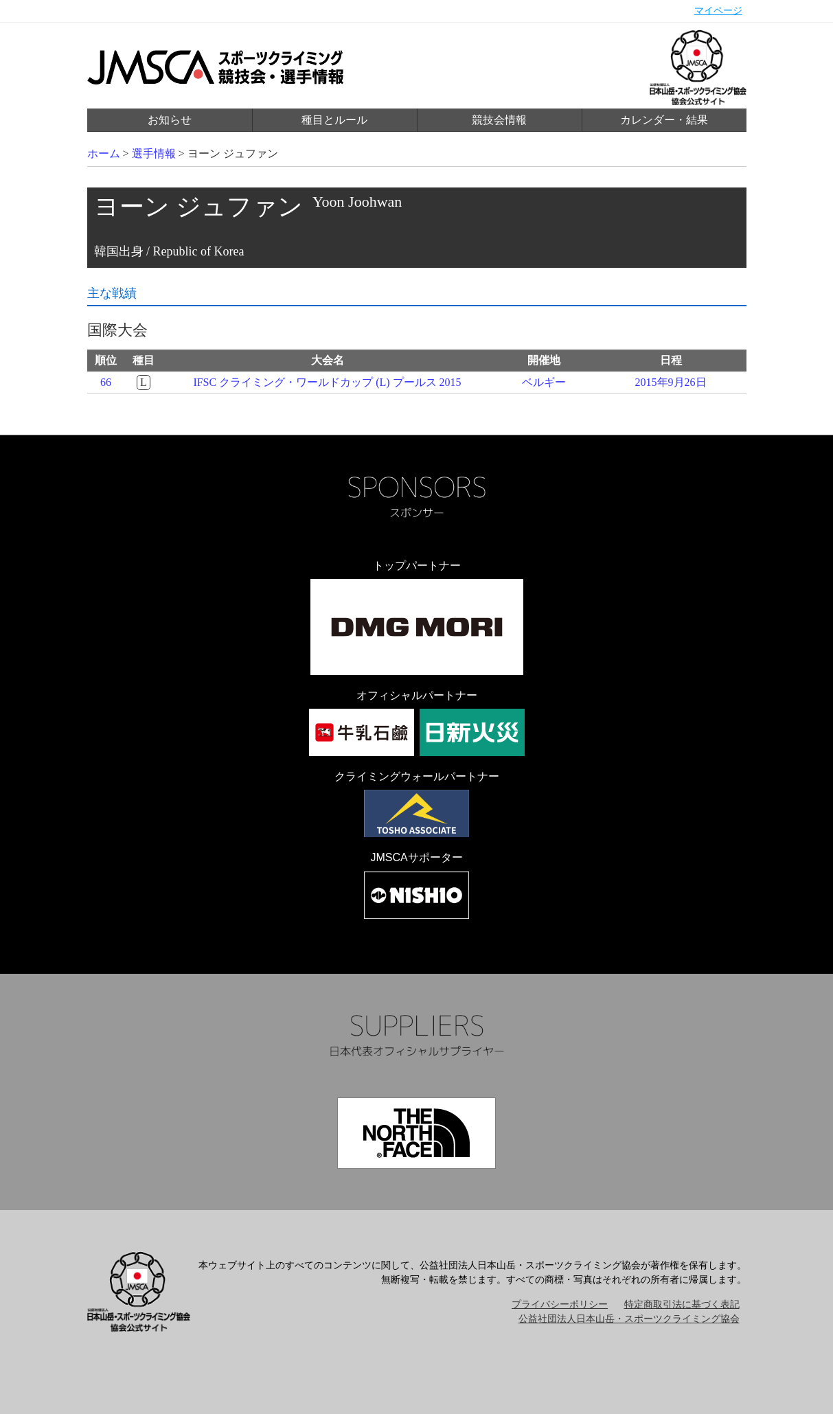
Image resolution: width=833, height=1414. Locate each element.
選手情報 (154, 153)
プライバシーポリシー (560, 1304)
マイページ (718, 10)
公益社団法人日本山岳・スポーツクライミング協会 (629, 1319)
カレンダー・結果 (664, 120)
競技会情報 (499, 120)
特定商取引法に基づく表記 (682, 1304)
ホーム (103, 153)
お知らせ (170, 120)
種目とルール (334, 120)
